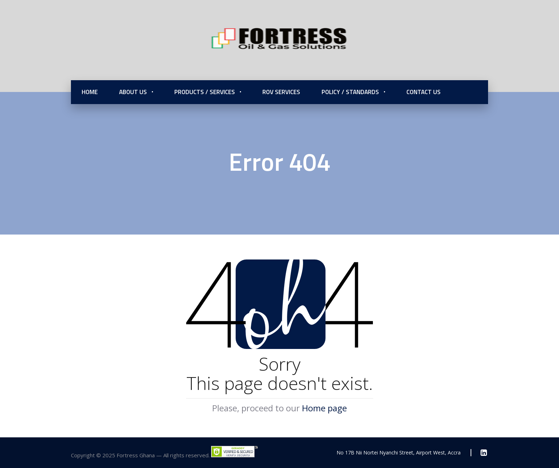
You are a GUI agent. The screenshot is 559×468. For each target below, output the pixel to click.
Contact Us (423, 92)
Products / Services (204, 92)
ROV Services (281, 92)
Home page (324, 408)
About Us (133, 92)
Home (90, 92)
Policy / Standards (350, 92)
